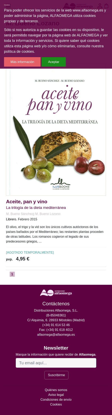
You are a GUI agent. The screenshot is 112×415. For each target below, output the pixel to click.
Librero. (11, 219)
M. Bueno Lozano (47, 214)
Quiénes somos (56, 390)
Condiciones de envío (56, 399)
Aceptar (53, 62)
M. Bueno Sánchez (19, 214)
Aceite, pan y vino (26, 201)
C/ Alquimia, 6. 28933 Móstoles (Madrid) (56, 320)
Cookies (56, 404)
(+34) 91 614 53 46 (56, 325)
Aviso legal (56, 394)
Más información (22, 62)
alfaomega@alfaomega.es (56, 334)
